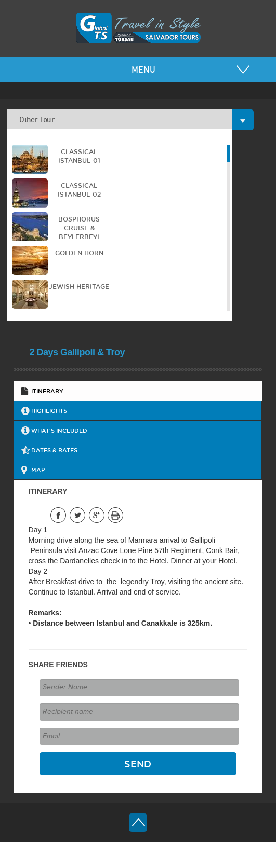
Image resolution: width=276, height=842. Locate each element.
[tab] (138, 391)
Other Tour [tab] (125, 119)
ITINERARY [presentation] (47, 391)
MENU (143, 69)
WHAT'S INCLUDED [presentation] (59, 430)
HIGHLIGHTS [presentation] (49, 411)
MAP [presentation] (38, 470)
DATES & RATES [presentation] (54, 450)
